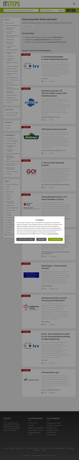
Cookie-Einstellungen (25, 239)
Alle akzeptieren (55, 239)
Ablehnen (41, 239)
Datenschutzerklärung (53, 233)
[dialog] (39, 230)
